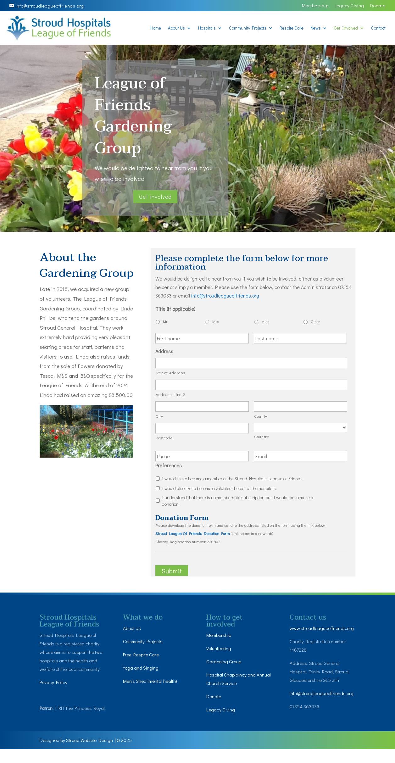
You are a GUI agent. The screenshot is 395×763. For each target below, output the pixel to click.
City (159, 416)
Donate (378, 5)
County (260, 416)
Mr (165, 321)
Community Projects (247, 28)
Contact (378, 28)
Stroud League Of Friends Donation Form (192, 533)
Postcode (164, 437)
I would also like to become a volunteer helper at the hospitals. (219, 488)
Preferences (168, 465)
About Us (176, 28)
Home (155, 28)
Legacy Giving (349, 5)
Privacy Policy (54, 682)
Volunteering (219, 648)
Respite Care (291, 28)
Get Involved (346, 28)
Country (261, 436)
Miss (265, 321)
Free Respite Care (143, 654)
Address (164, 351)
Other (315, 321)
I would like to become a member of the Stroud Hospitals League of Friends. (232, 479)
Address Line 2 (170, 394)
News (315, 28)
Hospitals (207, 28)
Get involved (155, 196)
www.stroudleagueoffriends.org (322, 632)
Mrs (215, 321)
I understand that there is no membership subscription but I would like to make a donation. (237, 500)
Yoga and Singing (141, 668)
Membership (315, 5)
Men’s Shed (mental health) (152, 681)
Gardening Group (224, 661)
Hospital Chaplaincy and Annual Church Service (232, 679)
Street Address (170, 372)
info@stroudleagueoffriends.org (322, 706)
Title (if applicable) (175, 309)
